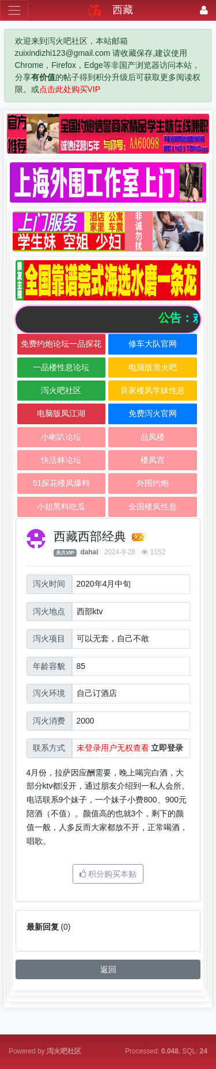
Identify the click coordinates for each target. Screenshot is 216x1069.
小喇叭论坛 (61, 437)
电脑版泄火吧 (152, 367)
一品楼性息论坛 (61, 367)
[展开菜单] (14, 10)
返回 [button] (108, 969)
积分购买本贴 (108, 873)
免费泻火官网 (152, 413)
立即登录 (167, 747)
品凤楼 (153, 437)
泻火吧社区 (61, 390)
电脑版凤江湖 (61, 413)
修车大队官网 (152, 343)
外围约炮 (153, 483)
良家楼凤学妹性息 (152, 390)
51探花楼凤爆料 (61, 483)
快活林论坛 (61, 460)
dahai (89, 552)
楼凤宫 (153, 460)
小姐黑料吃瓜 (61, 506)
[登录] (204, 10)
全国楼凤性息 (152, 506)
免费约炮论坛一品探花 (61, 343)
